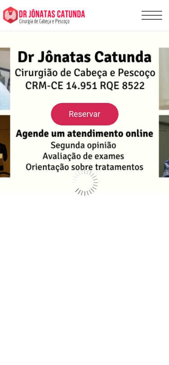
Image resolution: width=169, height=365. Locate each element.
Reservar (84, 114)
